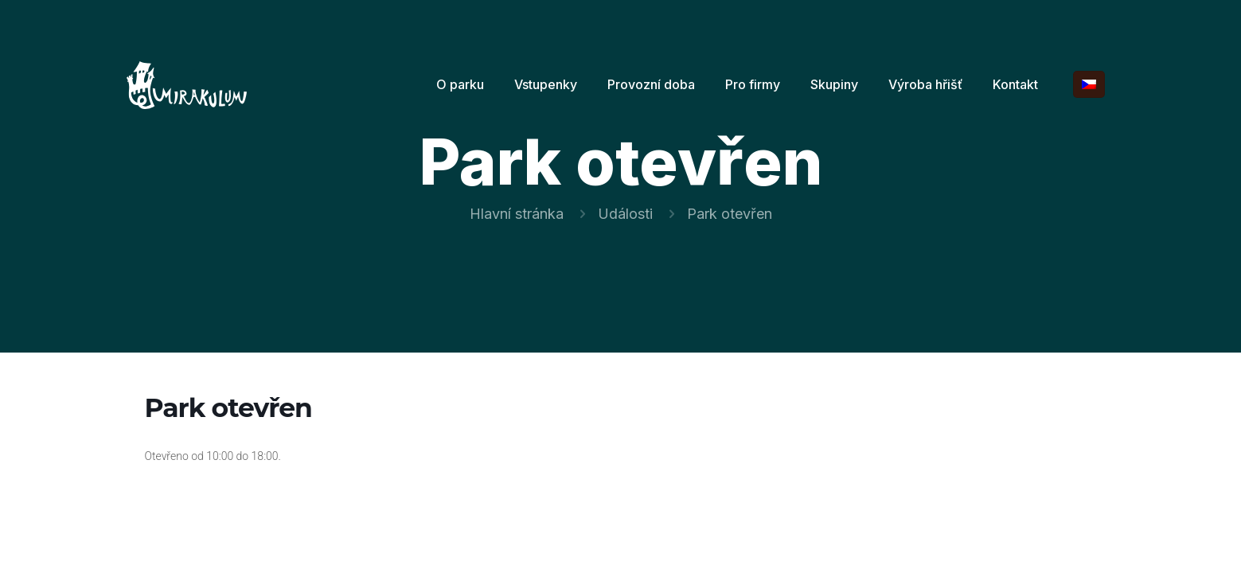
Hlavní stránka (517, 213)
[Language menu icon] (1089, 84)
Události (625, 213)
